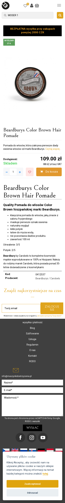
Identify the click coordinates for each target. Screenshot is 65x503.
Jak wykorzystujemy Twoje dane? (49, 316)
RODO (32, 361)
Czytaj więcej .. (53, 149)
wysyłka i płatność (32, 322)
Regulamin (32, 344)
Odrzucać (32, 492)
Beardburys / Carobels (48, 278)
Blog (32, 328)
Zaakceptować (32, 483)
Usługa (32, 339)
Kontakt (32, 355)
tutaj (45, 473)
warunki (36, 421)
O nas (32, 350)
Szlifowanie (32, 333)
